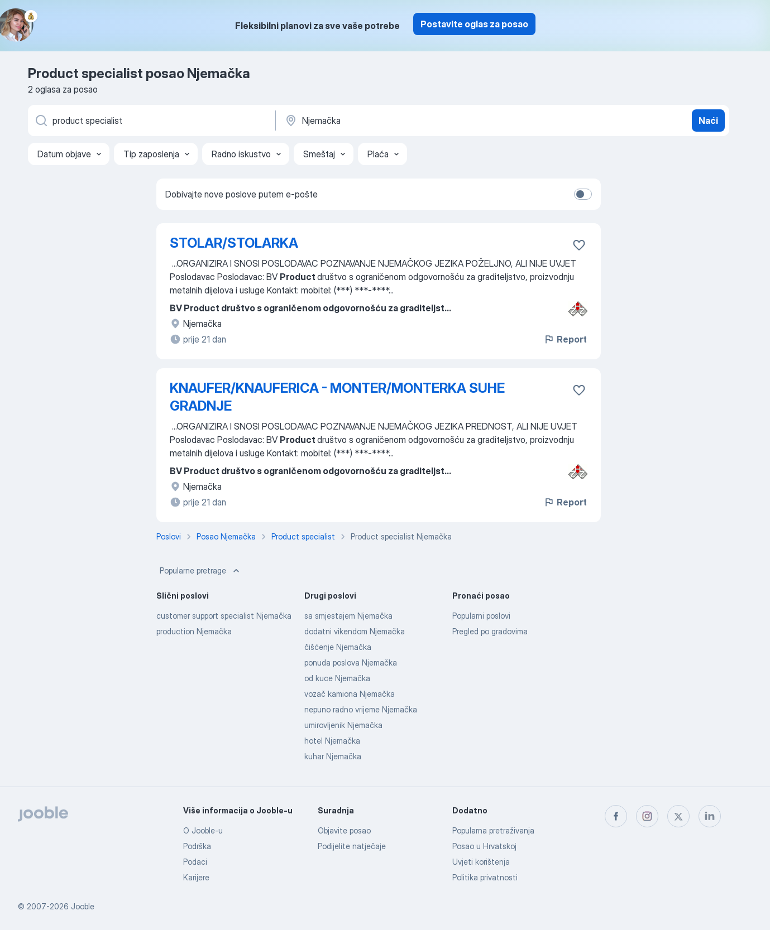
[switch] (583, 194)
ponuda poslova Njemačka (350, 662)
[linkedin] (710, 816)
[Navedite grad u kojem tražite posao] (400, 120)
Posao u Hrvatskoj (484, 846)
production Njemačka (194, 631)
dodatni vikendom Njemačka (354, 631)
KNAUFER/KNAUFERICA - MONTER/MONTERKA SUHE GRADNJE (337, 397)
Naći (708, 120)
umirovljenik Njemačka (343, 725)
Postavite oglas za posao (474, 24)
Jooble (82, 906)
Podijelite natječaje (352, 846)
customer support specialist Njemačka (223, 615)
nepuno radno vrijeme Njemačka (360, 709)
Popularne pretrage (201, 570)
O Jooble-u (203, 830)
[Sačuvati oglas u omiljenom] (579, 245)
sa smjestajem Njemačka (348, 615)
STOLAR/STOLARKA (234, 243)
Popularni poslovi (481, 615)
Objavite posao (344, 830)
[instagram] (647, 816)
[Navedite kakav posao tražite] (151, 120)
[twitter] (678, 816)
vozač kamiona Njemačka (349, 693)
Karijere (196, 877)
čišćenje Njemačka (337, 647)
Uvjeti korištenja (481, 861)
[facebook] (616, 816)
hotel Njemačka (332, 740)
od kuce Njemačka (337, 678)
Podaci (195, 861)
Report (565, 339)
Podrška (197, 846)
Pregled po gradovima (490, 631)
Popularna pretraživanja (493, 830)
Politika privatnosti (485, 877)
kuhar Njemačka (332, 756)
